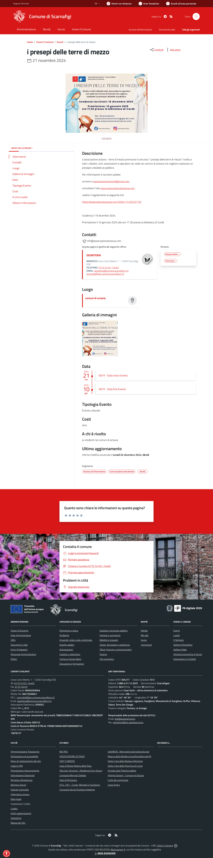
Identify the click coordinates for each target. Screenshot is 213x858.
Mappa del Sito (18, 823)
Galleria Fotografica (182, 645)
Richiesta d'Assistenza (21, 780)
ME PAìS (63, 751)
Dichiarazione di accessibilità (24, 756)
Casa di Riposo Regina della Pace (75, 766)
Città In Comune (165, 845)
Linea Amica (114, 785)
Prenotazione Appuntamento (25, 770)
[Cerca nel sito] (196, 16)
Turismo (103, 654)
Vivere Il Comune (44, 42)
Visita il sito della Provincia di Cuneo (125, 766)
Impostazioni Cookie (20, 804)
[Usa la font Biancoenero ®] (119, 3)
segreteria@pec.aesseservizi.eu (128, 722)
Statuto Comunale (20, 789)
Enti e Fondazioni (19, 649)
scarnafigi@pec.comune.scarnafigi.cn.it (105, 274)
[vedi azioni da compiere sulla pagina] (173, 49)
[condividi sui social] (156, 49)
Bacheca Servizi (18, 785)
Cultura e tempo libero (70, 659)
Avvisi (144, 640)
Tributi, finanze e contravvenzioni (116, 649)
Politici (14, 659)
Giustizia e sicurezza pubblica (114, 630)
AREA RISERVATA (105, 853)
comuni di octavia (95, 298)
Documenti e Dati (19, 645)
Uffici (13, 640)
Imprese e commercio (110, 635)
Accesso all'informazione (140, 29)
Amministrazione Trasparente (25, 751)
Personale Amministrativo (23, 654)
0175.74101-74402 (109, 267)
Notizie (144, 630)
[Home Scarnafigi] (42, 16)
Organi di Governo (19, 630)
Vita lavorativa (107, 659)
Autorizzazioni (66, 649)
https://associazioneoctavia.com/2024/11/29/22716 (111, 202)
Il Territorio (178, 640)
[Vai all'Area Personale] (181, 3)
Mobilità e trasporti (109, 640)
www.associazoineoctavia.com (118, 188)
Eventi (60, 42)
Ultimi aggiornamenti (21, 813)
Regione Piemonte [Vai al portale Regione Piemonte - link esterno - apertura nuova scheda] (21, 3)
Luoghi (176, 635)
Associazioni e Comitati (184, 659)
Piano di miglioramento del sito (26, 761)
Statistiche (16, 818)
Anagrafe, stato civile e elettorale (75, 640)
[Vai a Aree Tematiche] (149, 3)
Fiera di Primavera (68, 780)
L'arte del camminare (118, 780)
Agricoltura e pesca (68, 630)
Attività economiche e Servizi (187, 654)
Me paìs (144, 635)
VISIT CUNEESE (67, 761)
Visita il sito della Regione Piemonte (125, 761)
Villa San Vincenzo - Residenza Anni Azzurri (80, 770)
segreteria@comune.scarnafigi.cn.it (111, 271)
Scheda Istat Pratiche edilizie (122, 770)
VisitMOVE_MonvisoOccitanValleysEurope (128, 751)
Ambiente (64, 635)
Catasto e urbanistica (69, 654)
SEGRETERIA (93, 255)
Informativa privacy (20, 794)
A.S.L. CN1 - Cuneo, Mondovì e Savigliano (79, 785)
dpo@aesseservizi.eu (125, 719)
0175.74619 (21, 687)
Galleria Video (180, 649)
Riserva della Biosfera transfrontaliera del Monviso (132, 756)
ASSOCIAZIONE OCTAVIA (72, 756)
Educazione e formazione (71, 664)
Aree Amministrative (21, 635)
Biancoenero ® (118, 849)
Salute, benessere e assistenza (115, 645)
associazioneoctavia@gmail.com (111, 181)
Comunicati (146, 645)
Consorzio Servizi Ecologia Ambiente (77, 789)
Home (30, 42)
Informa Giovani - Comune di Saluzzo (126, 775)
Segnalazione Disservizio (23, 775)
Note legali (16, 799)
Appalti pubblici (66, 645)
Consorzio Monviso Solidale (72, 775)
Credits (14, 808)
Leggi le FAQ (17, 766)
